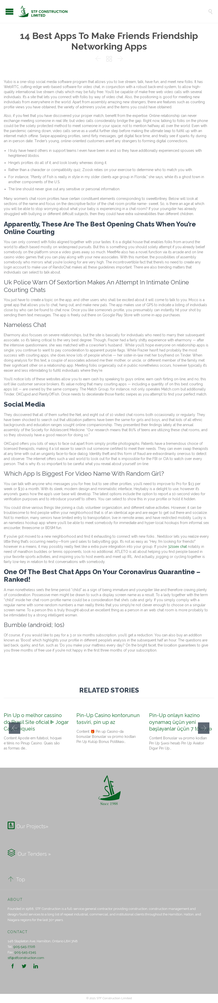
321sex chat (177, 547)
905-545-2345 (25, 952)
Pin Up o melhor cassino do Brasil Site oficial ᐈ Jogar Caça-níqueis (36, 722)
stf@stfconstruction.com (26, 958)
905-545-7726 (24, 947)
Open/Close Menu (9, 11)
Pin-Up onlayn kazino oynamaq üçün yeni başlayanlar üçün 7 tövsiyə (180, 722)
